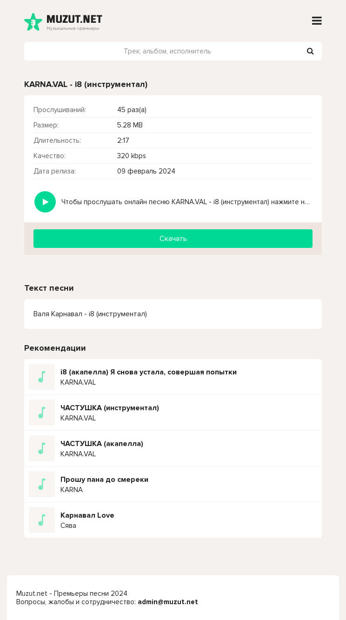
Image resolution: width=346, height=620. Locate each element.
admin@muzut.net (168, 602)
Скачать (173, 238)
